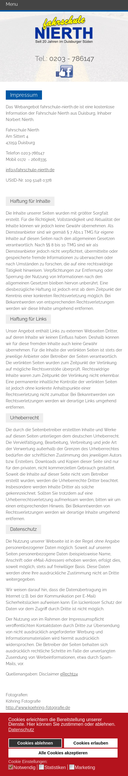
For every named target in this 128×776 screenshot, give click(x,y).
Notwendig (25, 767)
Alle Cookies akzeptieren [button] (63, 753)
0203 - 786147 (71, 58)
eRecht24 (69, 674)
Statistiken (55, 767)
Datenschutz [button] (21, 729)
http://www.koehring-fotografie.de (38, 707)
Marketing (85, 767)
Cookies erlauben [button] (91, 743)
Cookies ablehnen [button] (35, 743)
